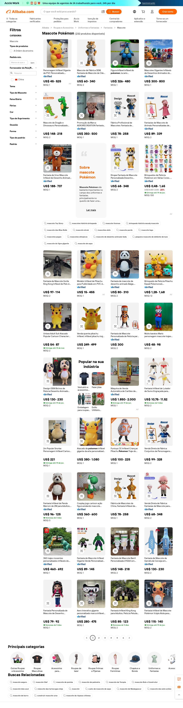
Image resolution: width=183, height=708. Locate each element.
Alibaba (45, 27)
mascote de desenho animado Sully (110, 237)
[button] (103, 11)
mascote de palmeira (89, 682)
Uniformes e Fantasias (88, 27)
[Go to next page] (129, 638)
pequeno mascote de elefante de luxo (150, 237)
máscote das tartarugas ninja (48, 689)
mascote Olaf (40, 682)
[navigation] (23, 333)
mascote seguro (18, 682)
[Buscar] (114, 11)
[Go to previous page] (86, 638)
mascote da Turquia (116, 682)
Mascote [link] (121, 27)
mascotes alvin (103, 230)
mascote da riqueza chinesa (77, 695)
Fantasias (108, 27)
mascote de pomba (63, 682)
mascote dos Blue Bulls (55, 230)
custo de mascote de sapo (98, 689)
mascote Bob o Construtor (145, 682)
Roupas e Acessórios (64, 27)
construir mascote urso (45, 695)
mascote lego (145, 230)
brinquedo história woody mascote (142, 223)
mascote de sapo (84, 243)
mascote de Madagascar (129, 689)
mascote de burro (19, 695)
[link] (179, 679)
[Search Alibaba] (71, 11)
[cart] (144, 12)
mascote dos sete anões (159, 689)
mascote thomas (111, 223)
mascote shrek (81, 230)
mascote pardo (124, 230)
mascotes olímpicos (77, 237)
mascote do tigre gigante (56, 243)
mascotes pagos (52, 237)
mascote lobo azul (19, 689)
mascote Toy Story (53, 223)
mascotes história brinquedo (83, 223)
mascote (74, 689)
